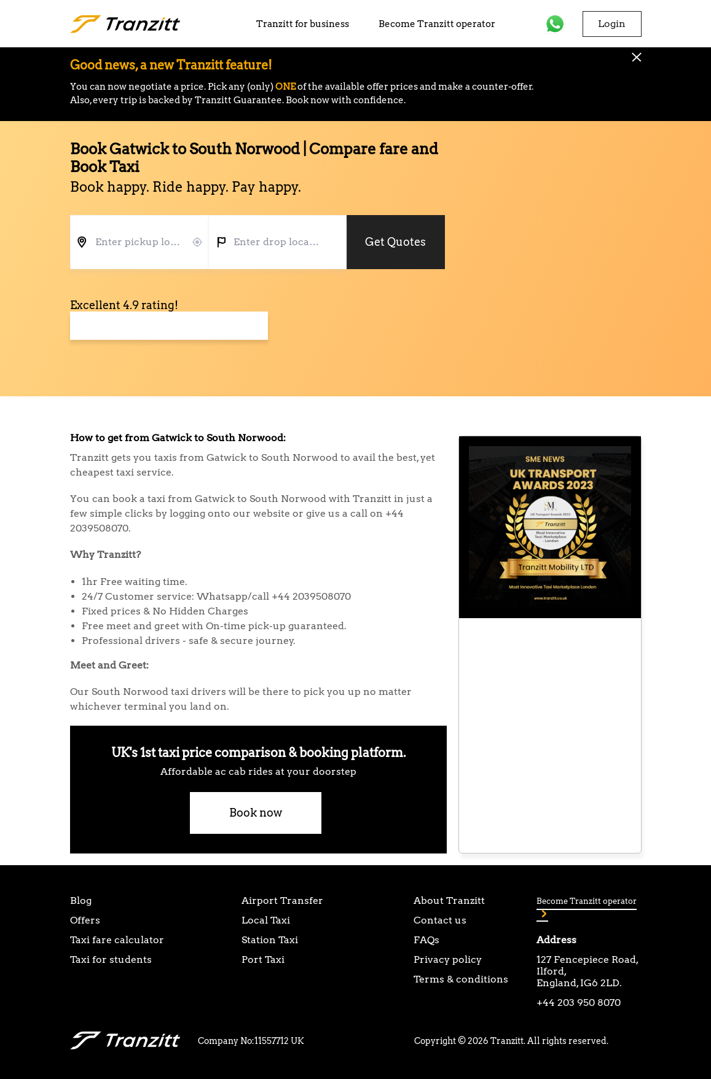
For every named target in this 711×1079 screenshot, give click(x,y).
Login (612, 23)
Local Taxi (266, 920)
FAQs (426, 940)
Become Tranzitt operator (437, 23)
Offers (85, 920)
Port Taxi (263, 959)
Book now (255, 812)
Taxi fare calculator (117, 940)
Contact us (440, 920)
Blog (81, 900)
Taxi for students (111, 959)
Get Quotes (395, 241)
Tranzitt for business (302, 23)
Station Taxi (270, 940)
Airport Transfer (282, 900)
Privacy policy (448, 959)
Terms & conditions (461, 979)
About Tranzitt (449, 900)
